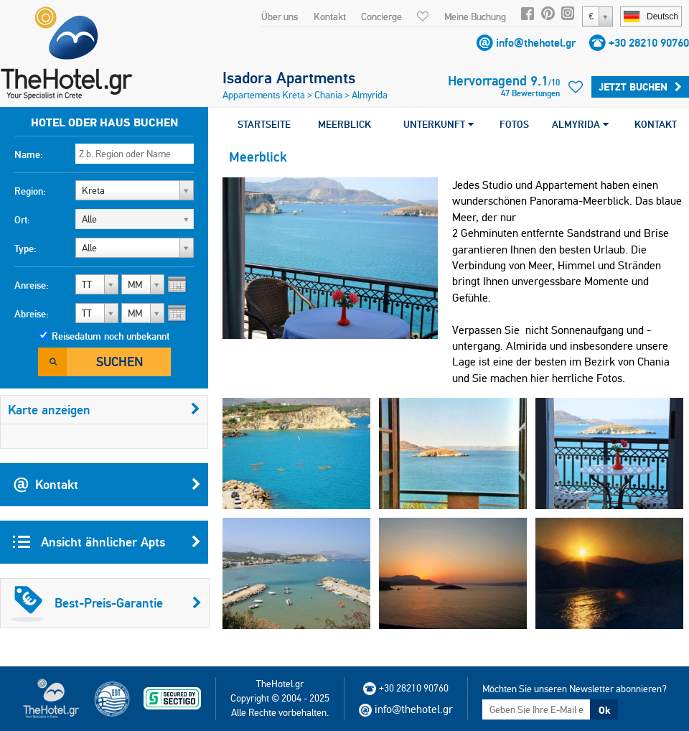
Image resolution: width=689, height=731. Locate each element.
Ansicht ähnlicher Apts (107, 542)
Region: (30, 191)
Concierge (381, 16)
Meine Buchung (475, 16)
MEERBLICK (344, 124)
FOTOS (514, 124)
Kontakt (330, 16)
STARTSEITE (264, 124)
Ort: (22, 219)
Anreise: (31, 285)
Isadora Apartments (288, 77)
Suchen (119, 361)
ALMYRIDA (580, 124)
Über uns (279, 16)
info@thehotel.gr (536, 42)
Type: (25, 248)
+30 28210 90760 (649, 42)
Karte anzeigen (104, 410)
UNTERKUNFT (438, 124)
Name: (28, 154)
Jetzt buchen (640, 86)
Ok (604, 710)
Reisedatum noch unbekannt (110, 336)
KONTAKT (655, 124)
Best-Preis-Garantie (106, 603)
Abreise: (31, 313)
